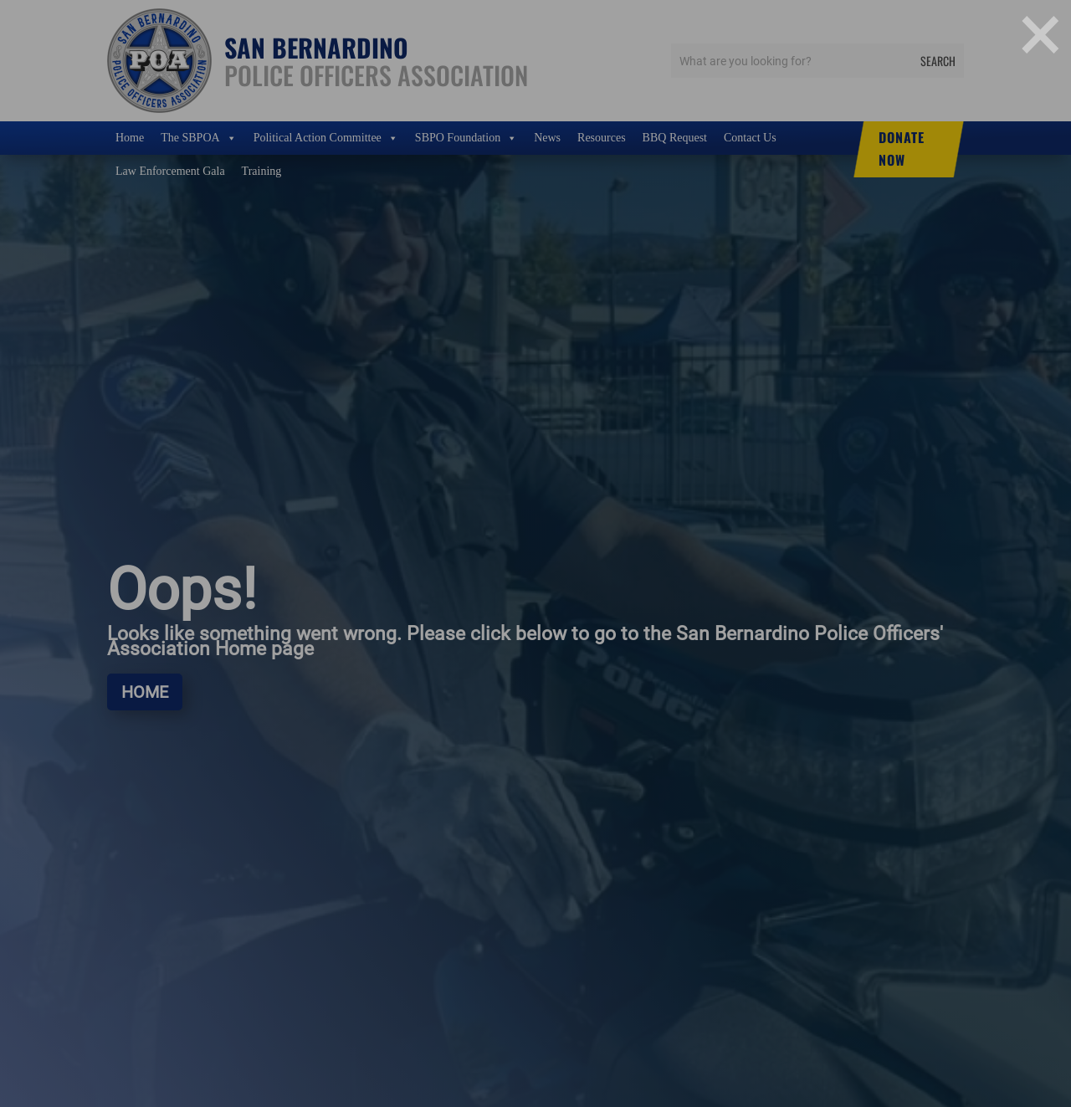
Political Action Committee (326, 138)
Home (129, 137)
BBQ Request (675, 137)
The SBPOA (198, 138)
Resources (601, 137)
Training (262, 171)
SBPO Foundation (466, 138)
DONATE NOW (902, 148)
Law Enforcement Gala (170, 171)
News (547, 137)
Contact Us (750, 137)
